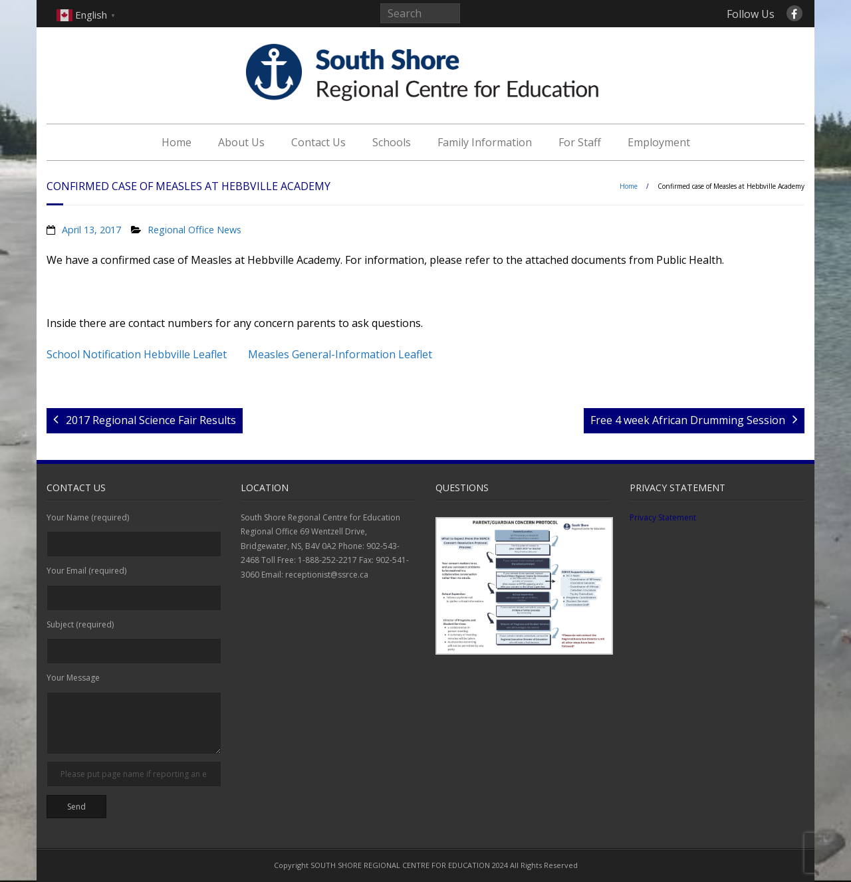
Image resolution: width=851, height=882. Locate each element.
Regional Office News (194, 229)
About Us (241, 142)
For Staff (579, 142)
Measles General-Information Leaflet (340, 354)
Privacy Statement (663, 517)
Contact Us (318, 142)
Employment (659, 142)
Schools (391, 142)
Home (176, 142)
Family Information (484, 142)
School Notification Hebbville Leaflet (137, 354)
